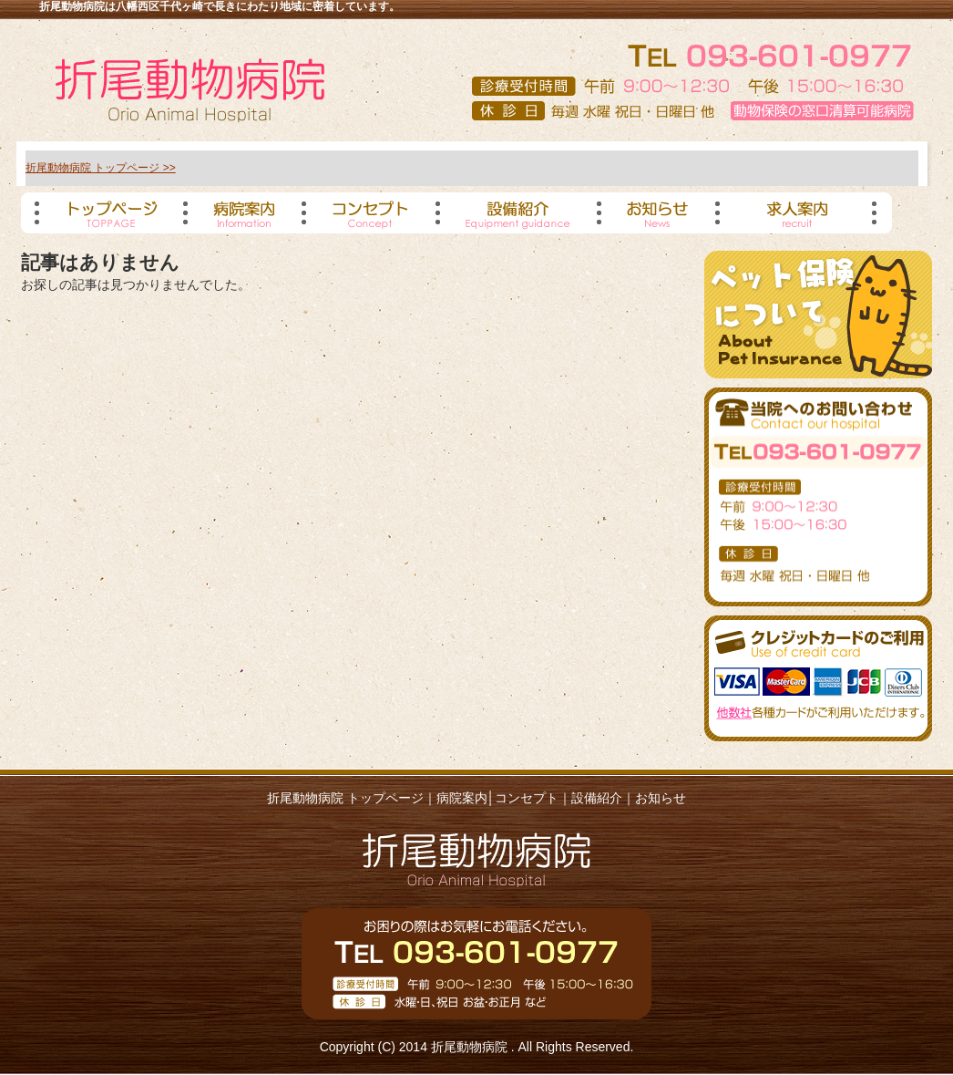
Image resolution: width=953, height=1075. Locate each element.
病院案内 (461, 798)
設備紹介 (596, 798)
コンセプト (526, 798)
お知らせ (660, 798)
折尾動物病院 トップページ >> (101, 167)
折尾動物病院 (471, 1046)
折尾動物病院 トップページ (345, 798)
